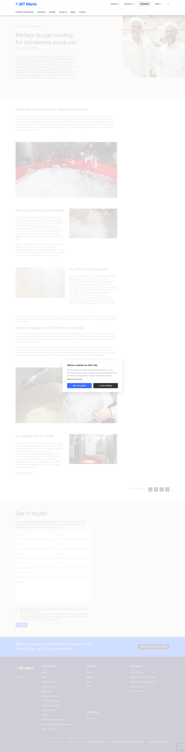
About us (63, 12)
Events (82, 12)
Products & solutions (25, 12)
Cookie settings (105, 385)
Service (52, 12)
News (73, 12)
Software (41, 12)
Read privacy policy (74, 379)
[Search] (168, 4)
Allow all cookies (79, 385)
